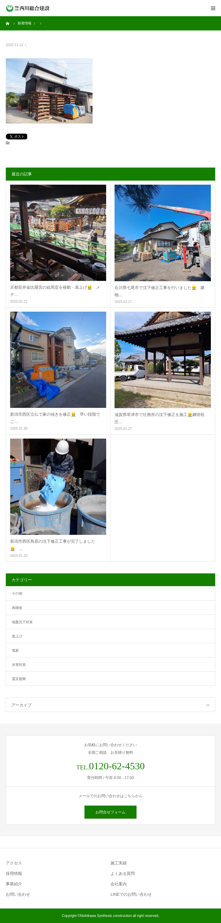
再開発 (17, 608)
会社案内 (118, 884)
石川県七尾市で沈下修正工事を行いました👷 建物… (160, 291)
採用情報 (14, 873)
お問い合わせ (18, 894)
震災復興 (19, 679)
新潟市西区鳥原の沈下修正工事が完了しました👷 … (52, 545)
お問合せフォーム (110, 812)
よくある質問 (122, 873)
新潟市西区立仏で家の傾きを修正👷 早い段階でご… (55, 418)
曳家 (15, 650)
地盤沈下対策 (22, 622)
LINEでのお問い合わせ (131, 894)
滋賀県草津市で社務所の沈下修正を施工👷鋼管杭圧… (160, 418)
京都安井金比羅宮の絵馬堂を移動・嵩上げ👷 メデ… (55, 291)
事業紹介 (14, 884)
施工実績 (118, 863)
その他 (17, 593)
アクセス (14, 863)
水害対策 (19, 665)
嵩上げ (17, 636)
